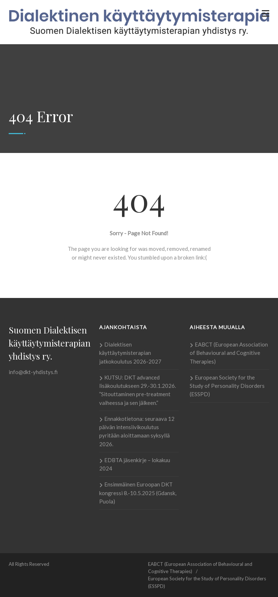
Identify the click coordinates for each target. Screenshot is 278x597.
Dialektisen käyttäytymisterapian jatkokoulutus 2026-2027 (130, 353)
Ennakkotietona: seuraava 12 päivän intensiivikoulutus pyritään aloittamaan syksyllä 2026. (136, 431)
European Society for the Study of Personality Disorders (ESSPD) (227, 386)
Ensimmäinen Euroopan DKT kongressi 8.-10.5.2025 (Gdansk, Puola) (137, 493)
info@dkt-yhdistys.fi (33, 372)
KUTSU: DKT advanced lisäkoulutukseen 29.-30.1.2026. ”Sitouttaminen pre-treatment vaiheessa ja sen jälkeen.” (137, 390)
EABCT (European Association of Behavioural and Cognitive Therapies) (229, 353)
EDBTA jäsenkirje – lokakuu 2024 (134, 464)
